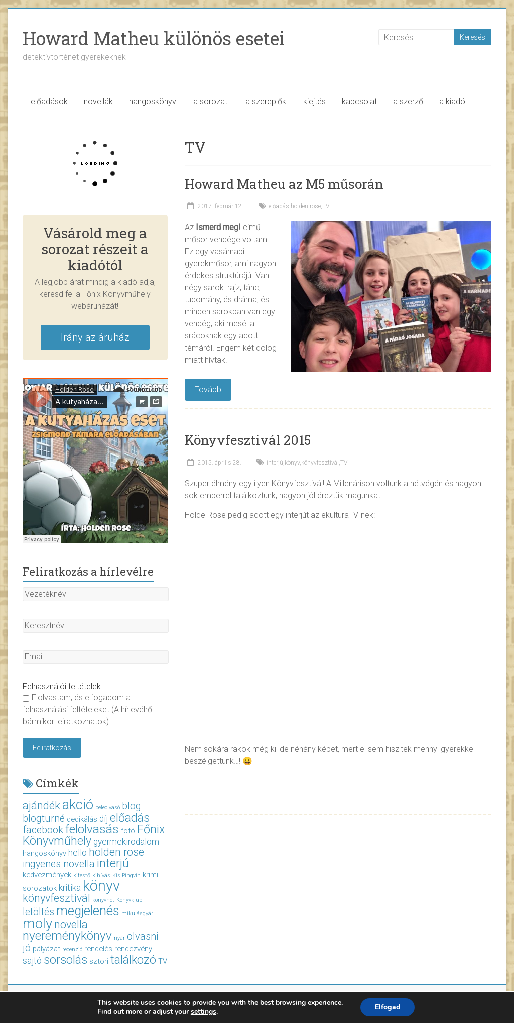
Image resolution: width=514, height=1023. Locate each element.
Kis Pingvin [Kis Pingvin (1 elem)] (126, 875)
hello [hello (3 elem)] (77, 853)
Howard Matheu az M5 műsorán (284, 183)
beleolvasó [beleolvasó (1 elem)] (107, 807)
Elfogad (387, 1007)
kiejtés (314, 101)
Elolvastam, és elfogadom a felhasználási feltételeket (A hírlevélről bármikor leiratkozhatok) (88, 709)
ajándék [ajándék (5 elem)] (41, 805)
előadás (279, 206)
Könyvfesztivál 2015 (248, 439)
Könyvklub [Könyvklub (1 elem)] (129, 900)
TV (325, 206)
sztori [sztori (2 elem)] (98, 961)
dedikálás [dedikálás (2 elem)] (82, 819)
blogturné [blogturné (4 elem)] (44, 818)
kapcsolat (359, 101)
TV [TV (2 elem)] (162, 961)
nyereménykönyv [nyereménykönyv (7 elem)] (67, 935)
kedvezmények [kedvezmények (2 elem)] (47, 874)
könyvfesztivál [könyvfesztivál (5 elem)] (56, 898)
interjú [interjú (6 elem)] (113, 863)
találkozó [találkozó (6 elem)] (133, 960)
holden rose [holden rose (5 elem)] (116, 852)
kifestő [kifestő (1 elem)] (81, 875)
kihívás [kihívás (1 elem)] (101, 875)
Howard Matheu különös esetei (154, 38)
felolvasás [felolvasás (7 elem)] (92, 829)
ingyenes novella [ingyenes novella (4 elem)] (59, 864)
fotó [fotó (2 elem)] (128, 830)
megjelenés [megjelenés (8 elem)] (87, 910)
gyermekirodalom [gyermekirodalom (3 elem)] (126, 842)
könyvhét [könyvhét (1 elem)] (103, 900)
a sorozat (210, 101)
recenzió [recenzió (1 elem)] (72, 949)
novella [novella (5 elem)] (71, 924)
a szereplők (265, 101)
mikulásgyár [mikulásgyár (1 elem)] (137, 913)
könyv (292, 462)
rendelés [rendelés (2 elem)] (98, 948)
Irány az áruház (95, 337)
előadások (49, 101)
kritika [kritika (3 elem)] (70, 888)
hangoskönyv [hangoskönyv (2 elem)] (44, 853)
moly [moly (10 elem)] (37, 923)
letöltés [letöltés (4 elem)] (38, 912)
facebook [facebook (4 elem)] (43, 830)
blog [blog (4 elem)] (131, 806)
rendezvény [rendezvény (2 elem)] (133, 948)
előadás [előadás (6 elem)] (130, 818)
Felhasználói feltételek (62, 686)
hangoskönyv (152, 101)
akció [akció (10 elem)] (77, 804)
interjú (275, 462)
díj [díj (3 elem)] (103, 819)
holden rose (306, 206)
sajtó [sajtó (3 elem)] (32, 961)
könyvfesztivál (320, 462)
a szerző (408, 101)
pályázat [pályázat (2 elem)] (46, 948)
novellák (98, 101)
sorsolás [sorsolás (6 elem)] (65, 960)
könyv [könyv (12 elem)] (101, 885)
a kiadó (452, 101)
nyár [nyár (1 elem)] (119, 938)
